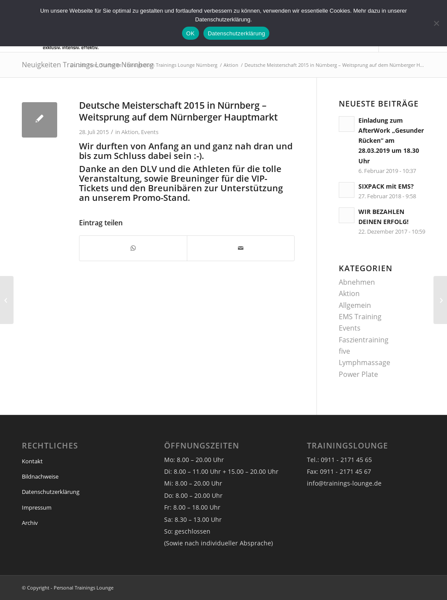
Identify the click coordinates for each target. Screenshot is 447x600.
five (344, 351)
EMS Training (360, 316)
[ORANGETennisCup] (440, 300)
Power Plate (358, 374)
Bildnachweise (40, 476)
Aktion (129, 132)
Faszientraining (364, 340)
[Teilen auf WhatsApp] (133, 248)
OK (190, 33)
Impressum (37, 507)
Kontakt (32, 461)
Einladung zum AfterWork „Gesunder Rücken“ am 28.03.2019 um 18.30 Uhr (391, 140)
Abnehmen (357, 282)
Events (149, 132)
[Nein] (436, 23)
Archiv (30, 523)
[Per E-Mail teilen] (240, 248)
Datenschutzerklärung (50, 492)
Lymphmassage (364, 362)
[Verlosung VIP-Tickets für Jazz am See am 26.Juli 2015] (7, 300)
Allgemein (355, 305)
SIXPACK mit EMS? (386, 186)
